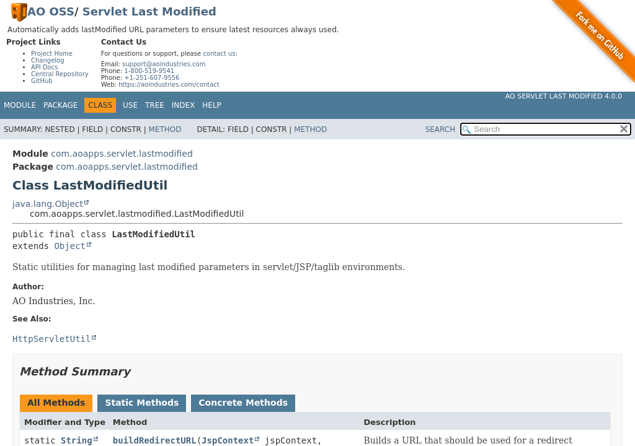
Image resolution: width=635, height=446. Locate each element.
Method (165, 129)
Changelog (47, 60)
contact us (219, 53)
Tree (154, 105)
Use (130, 105)
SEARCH (440, 129)
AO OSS (50, 11)
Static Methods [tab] (142, 403)
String (76, 440)
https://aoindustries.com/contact (169, 84)
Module (20, 105)
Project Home (52, 53)
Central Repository (60, 74)
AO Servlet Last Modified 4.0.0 (563, 96)
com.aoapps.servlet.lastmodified (122, 154)
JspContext (228, 440)
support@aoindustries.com (163, 64)
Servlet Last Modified (149, 11)
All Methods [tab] (56, 403)
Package (60, 105)
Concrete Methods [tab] (243, 403)
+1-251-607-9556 (151, 77)
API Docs (44, 67)
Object (70, 246)
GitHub (42, 80)
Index (183, 105)
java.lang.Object (47, 204)
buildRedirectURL (155, 440)
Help (211, 105)
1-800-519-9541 (149, 71)
